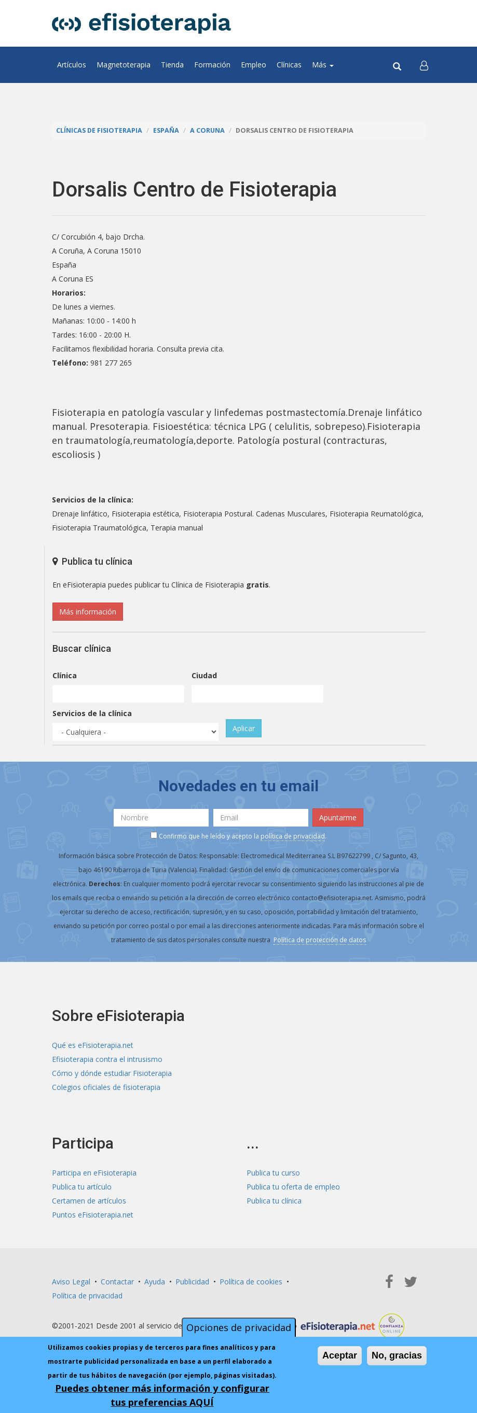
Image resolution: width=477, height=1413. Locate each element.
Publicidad (192, 1281)
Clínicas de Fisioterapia (99, 130)
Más (323, 64)
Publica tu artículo (82, 1187)
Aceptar (339, 1355)
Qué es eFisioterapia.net (92, 1045)
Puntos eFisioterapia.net (92, 1215)
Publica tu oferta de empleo (293, 1187)
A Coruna (207, 130)
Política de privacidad (87, 1295)
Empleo (253, 64)
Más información (87, 612)
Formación (212, 64)
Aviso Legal (71, 1281)
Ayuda (154, 1281)
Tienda (172, 64)
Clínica (64, 675)
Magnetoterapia (124, 64)
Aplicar (244, 728)
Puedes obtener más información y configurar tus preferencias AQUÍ (162, 1395)
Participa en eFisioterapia (94, 1173)
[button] (424, 65)
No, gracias (397, 1355)
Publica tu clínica (274, 1201)
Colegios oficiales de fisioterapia (106, 1087)
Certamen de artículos (89, 1201)
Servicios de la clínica (92, 713)
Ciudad (204, 675)
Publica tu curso (273, 1173)
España (166, 130)
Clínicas (289, 64)
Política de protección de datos (320, 939)
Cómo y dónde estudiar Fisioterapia (112, 1073)
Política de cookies (251, 1281)
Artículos (71, 64)
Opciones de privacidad (238, 1327)
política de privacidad (293, 836)
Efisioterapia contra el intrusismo (107, 1059)
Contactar (117, 1281)
